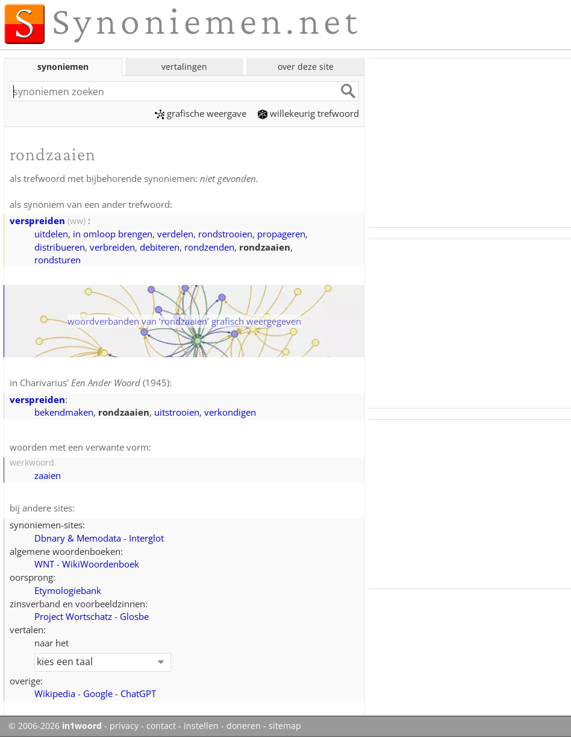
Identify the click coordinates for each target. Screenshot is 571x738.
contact (161, 726)
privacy (124, 726)
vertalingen (184, 66)
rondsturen (57, 260)
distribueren (59, 247)
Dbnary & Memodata (77, 538)
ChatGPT (138, 693)
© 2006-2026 (55, 726)
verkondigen (230, 412)
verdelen (175, 234)
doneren (243, 726)
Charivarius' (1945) (94, 383)
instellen (201, 726)
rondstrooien (225, 234)
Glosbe (134, 616)
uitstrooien (176, 412)
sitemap (285, 726)
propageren (281, 234)
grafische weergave (200, 113)
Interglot (146, 538)
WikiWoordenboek (100, 564)
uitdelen (51, 234)
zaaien (47, 475)
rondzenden (209, 247)
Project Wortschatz (73, 616)
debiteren (159, 247)
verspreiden (37, 220)
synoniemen (63, 66)
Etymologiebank (67, 590)
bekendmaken (63, 412)
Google (98, 693)
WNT (44, 564)
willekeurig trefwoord (308, 113)
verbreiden (112, 247)
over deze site (306, 66)
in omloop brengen (112, 234)
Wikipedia (54, 693)
